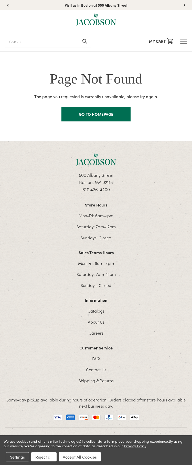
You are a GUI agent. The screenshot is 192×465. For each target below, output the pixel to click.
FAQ (96, 358)
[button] (184, 5)
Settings (17, 457)
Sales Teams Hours (96, 252)
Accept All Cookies (80, 457)
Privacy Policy (135, 445)
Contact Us (96, 369)
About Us (96, 322)
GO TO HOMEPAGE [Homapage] (96, 114)
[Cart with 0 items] (161, 41)
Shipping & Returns (96, 380)
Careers (96, 333)
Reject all (43, 457)
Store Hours (96, 205)
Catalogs (96, 311)
